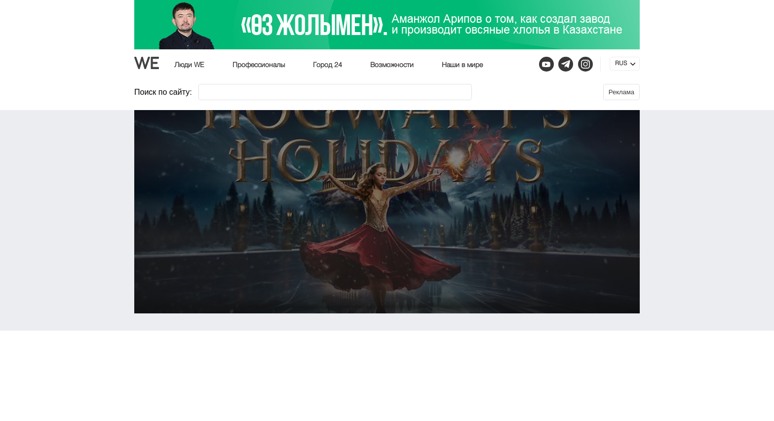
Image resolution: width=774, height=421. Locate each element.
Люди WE (189, 65)
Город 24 (327, 65)
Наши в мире (462, 65)
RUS (621, 64)
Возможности (392, 65)
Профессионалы (258, 65)
